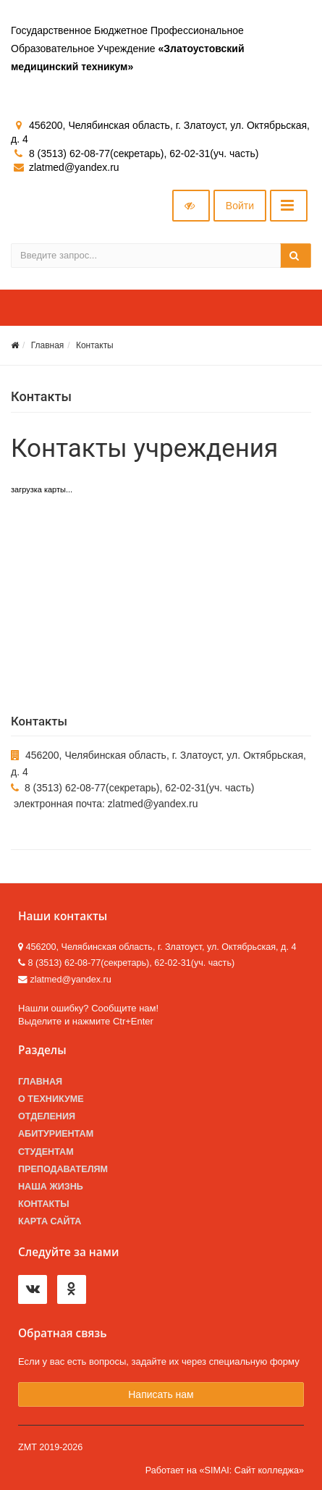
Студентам (46, 1152)
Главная (47, 345)
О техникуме (51, 1099)
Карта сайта (49, 1221)
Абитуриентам (55, 1134)
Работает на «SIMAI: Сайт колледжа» (224, 1470)
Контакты (95, 345)
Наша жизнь (50, 1187)
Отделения (46, 1116)
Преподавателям (63, 1169)
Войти (240, 205)
